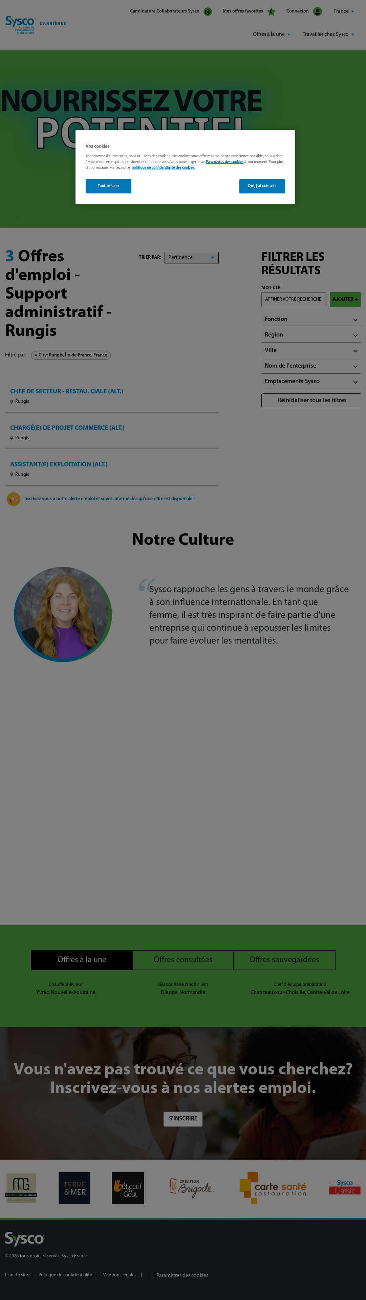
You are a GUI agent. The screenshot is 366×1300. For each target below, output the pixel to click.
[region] (185, 167)
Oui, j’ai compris (262, 186)
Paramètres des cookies (224, 162)
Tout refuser (109, 186)
